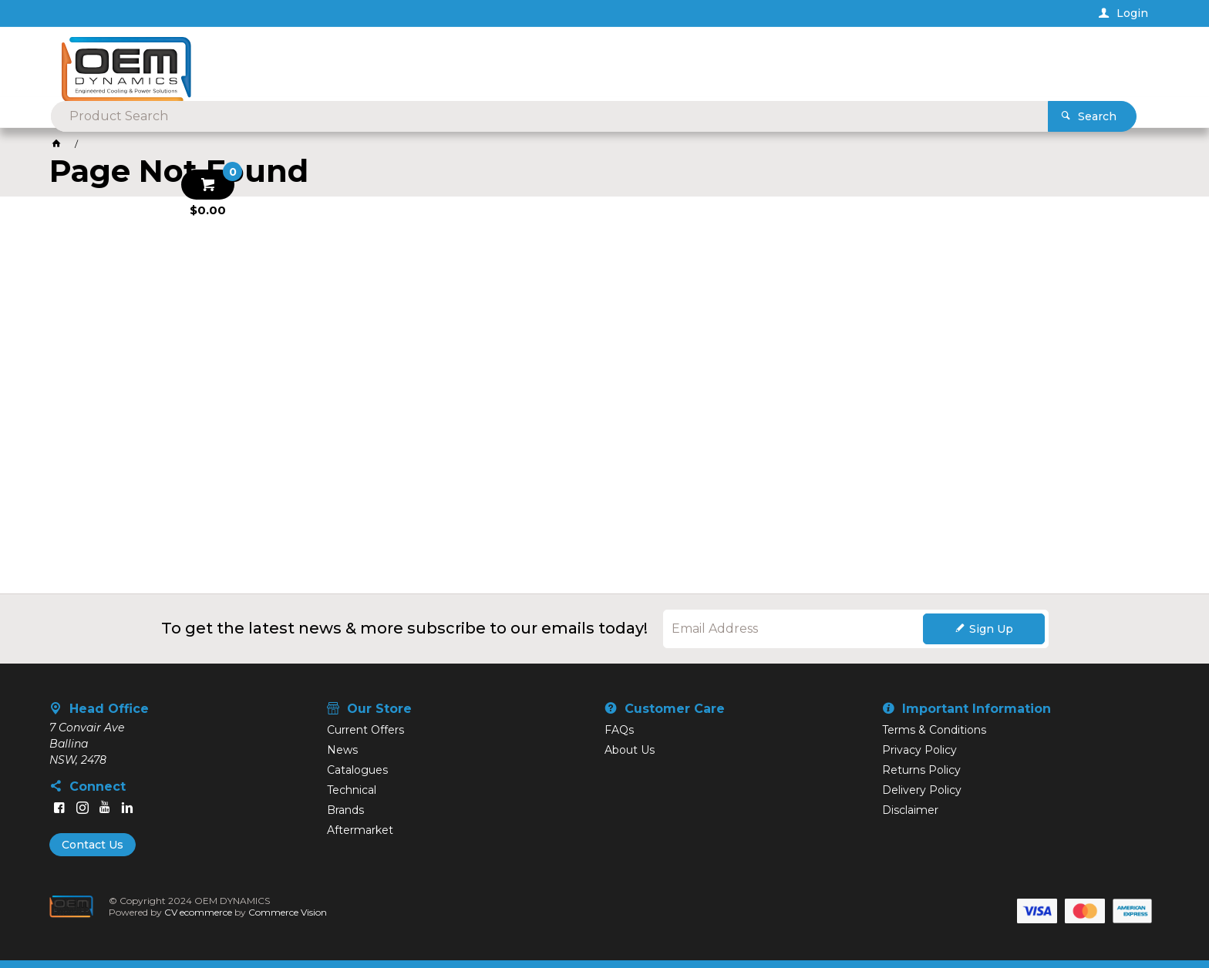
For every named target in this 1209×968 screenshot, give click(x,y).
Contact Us (92, 845)
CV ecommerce (198, 912)
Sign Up (991, 629)
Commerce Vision (287, 912)
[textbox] (579, 61)
